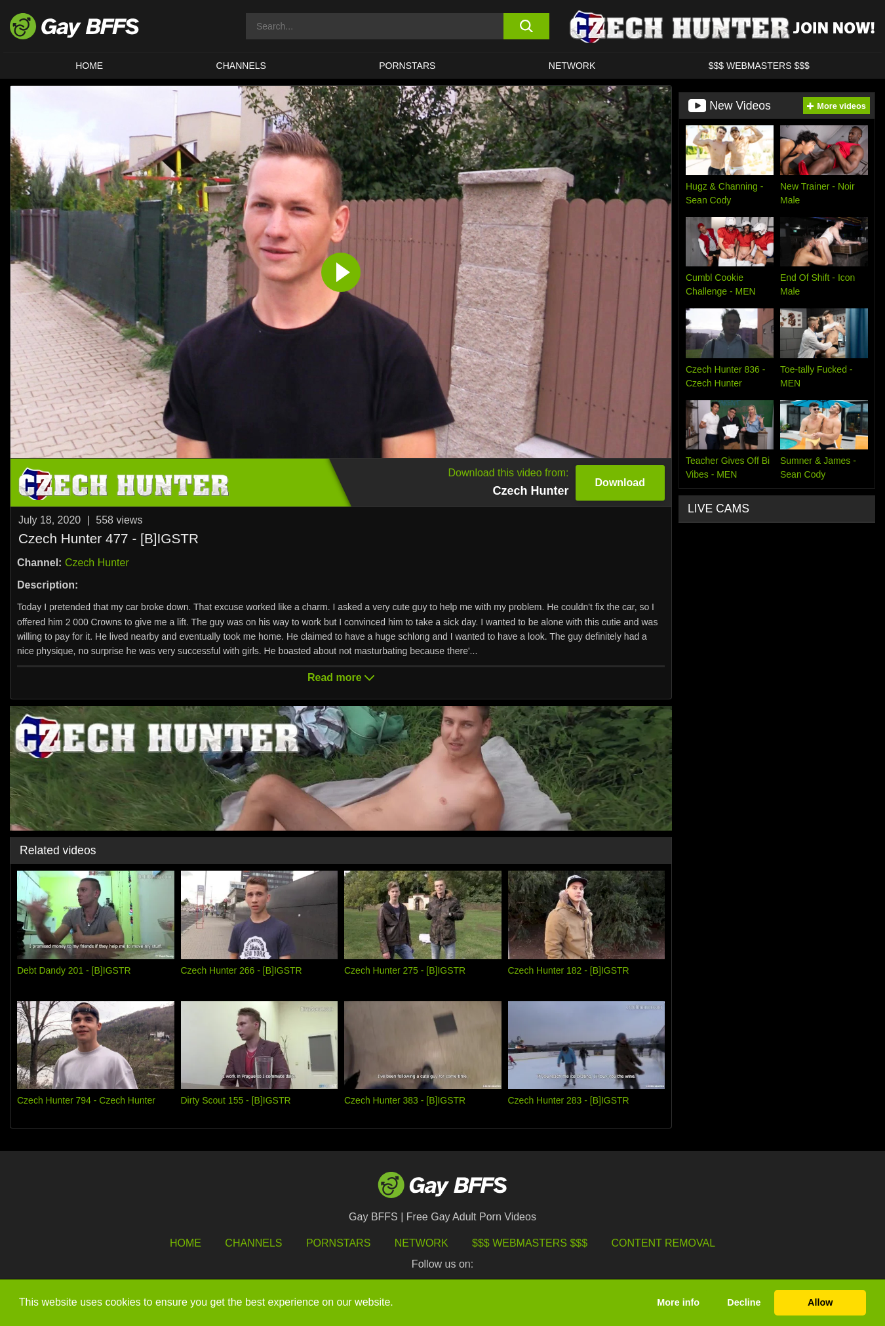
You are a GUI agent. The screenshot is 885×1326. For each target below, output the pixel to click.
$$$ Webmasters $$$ (759, 65)
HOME (89, 65)
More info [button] (678, 1302)
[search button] (526, 26)
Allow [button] (820, 1302)
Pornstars (338, 1243)
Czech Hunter (97, 562)
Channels (253, 1243)
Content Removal (664, 1243)
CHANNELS (241, 65)
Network (572, 65)
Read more (340, 677)
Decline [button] (743, 1302)
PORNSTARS (407, 65)
